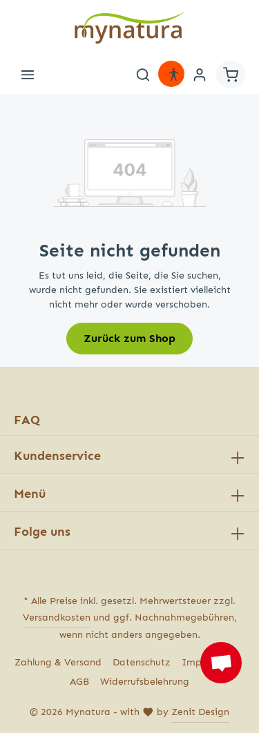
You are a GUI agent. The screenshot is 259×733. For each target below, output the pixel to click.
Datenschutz (142, 662)
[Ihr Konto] (199, 74)
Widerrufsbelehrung (144, 681)
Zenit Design (200, 712)
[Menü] (27, 74)
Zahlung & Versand (58, 662)
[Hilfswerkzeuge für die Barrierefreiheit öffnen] (173, 74)
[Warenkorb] (230, 74)
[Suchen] (143, 74)
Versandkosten (56, 617)
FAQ (27, 420)
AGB (79, 681)
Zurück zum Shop (129, 338)
